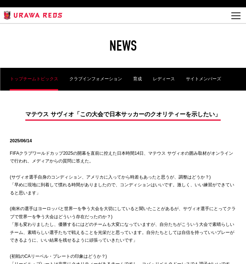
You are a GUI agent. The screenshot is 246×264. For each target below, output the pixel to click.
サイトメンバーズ (203, 78)
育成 (137, 78)
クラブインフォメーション (95, 78)
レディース (164, 78)
